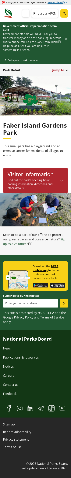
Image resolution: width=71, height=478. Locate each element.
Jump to (58, 70)
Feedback (9, 394)
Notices (8, 366)
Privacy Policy (23, 317)
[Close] (66, 39)
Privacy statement (16, 439)
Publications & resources (21, 357)
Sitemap (9, 424)
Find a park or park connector (23, 60)
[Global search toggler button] (64, 13)
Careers (8, 375)
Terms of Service (52, 317)
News (7, 348)
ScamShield (50, 42)
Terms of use (12, 447)
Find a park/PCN (44, 13)
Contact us (10, 385)
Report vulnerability (17, 432)
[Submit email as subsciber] (64, 303)
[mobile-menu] (25, 13)
